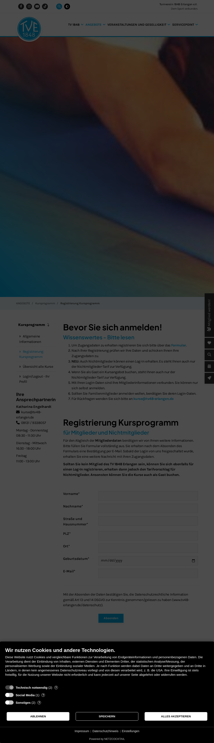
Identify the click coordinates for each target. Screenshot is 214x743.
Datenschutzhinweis (105, 731)
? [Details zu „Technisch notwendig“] (56, 687)
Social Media (25, 695)
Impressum (82, 731)
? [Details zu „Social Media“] (43, 695)
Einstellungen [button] (130, 731)
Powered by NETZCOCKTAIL (107, 738)
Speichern (107, 716)
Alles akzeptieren (176, 716)
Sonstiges (23, 702)
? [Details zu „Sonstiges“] (39, 702)
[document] (107, 665)
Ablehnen (38, 716)
